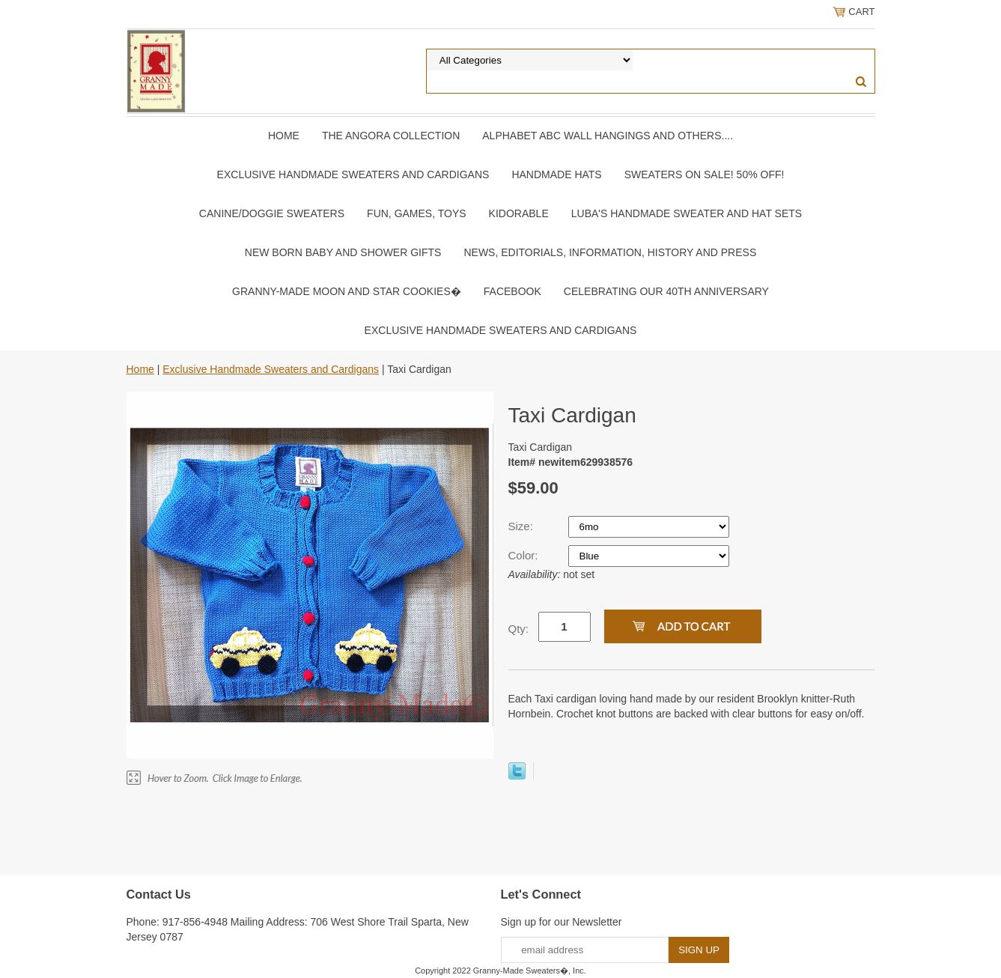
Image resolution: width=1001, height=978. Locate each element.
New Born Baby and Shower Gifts (343, 252)
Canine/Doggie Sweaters (271, 213)
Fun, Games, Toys (416, 213)
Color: (524, 555)
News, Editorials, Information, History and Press (609, 252)
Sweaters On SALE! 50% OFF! (704, 174)
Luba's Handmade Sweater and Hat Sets (686, 213)
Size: (522, 526)
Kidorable (519, 213)
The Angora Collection (391, 136)
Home (283, 136)
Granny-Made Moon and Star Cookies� (346, 291)
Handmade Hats (556, 174)
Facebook (512, 291)
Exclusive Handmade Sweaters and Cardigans (353, 174)
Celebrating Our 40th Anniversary (666, 291)
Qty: (518, 628)
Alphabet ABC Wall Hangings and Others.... (607, 136)
